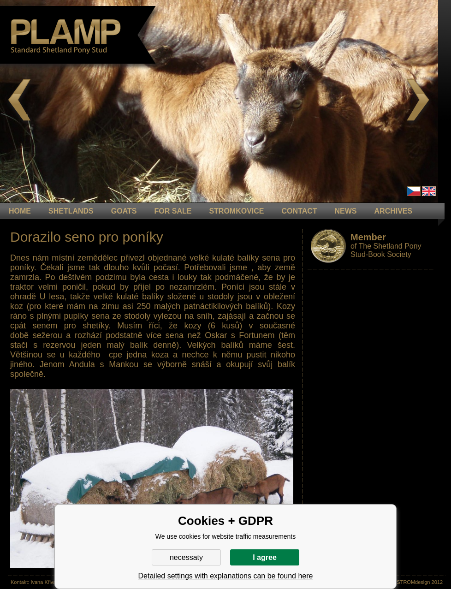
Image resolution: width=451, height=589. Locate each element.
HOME (20, 211)
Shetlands (71, 211)
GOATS (124, 211)
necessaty (186, 557)
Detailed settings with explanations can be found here (225, 576)
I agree (265, 557)
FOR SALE (172, 211)
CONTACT (299, 211)
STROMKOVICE (236, 211)
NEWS (346, 211)
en (429, 191)
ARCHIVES (393, 211)
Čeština (414, 191)
